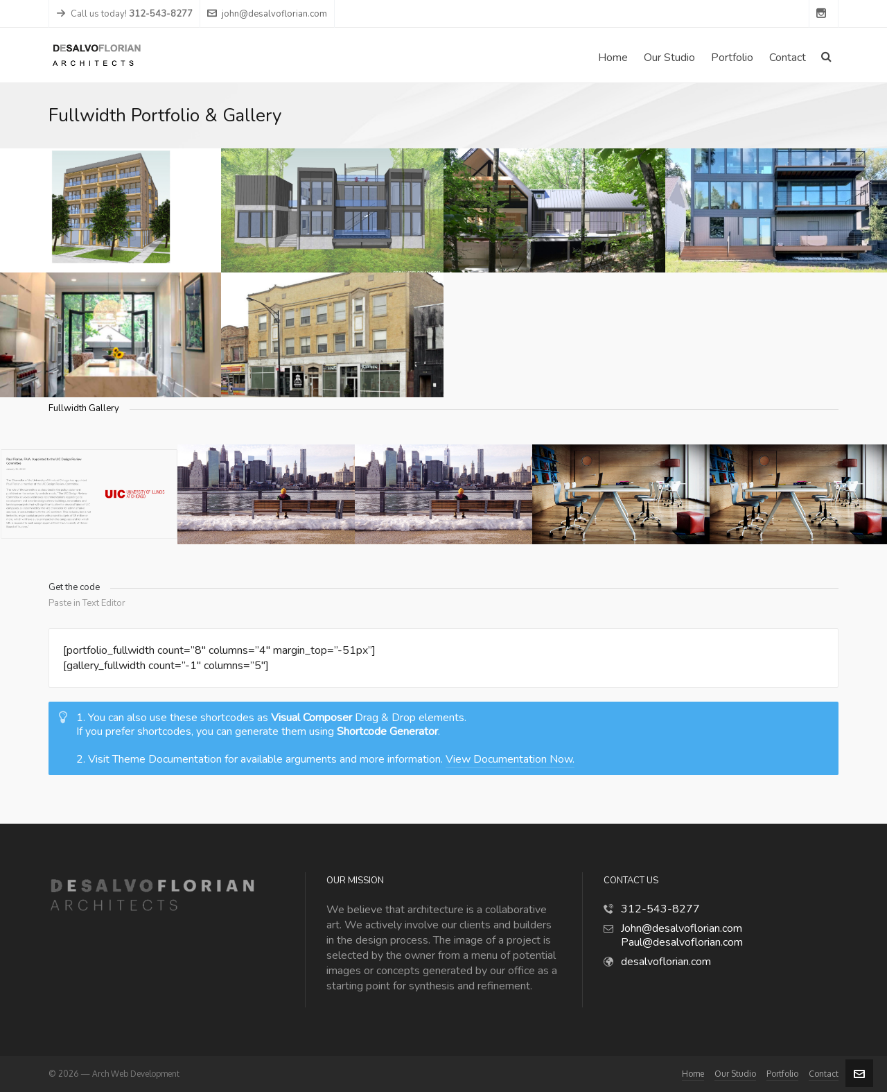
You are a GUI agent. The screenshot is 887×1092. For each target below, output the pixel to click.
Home (693, 1073)
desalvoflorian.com (666, 961)
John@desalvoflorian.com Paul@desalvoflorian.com (682, 935)
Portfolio (782, 1073)
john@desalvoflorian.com (267, 14)
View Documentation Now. (510, 759)
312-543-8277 (660, 909)
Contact (823, 1073)
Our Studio (735, 1073)
